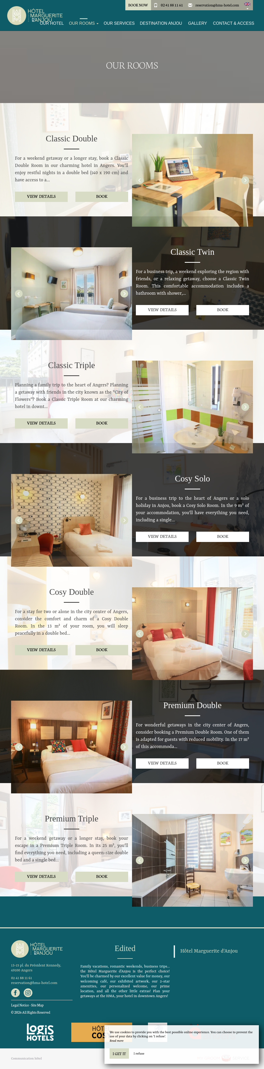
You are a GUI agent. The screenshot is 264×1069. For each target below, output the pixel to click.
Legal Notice (20, 1005)
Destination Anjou (161, 23)
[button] (247, 5)
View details (41, 196)
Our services (119, 23)
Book (102, 196)
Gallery (197, 23)
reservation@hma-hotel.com (217, 4)
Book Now (138, 4)
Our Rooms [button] (84, 23)
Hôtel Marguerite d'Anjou (209, 951)
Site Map (37, 1005)
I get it (119, 1053)
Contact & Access (233, 23)
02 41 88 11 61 (172, 4)
